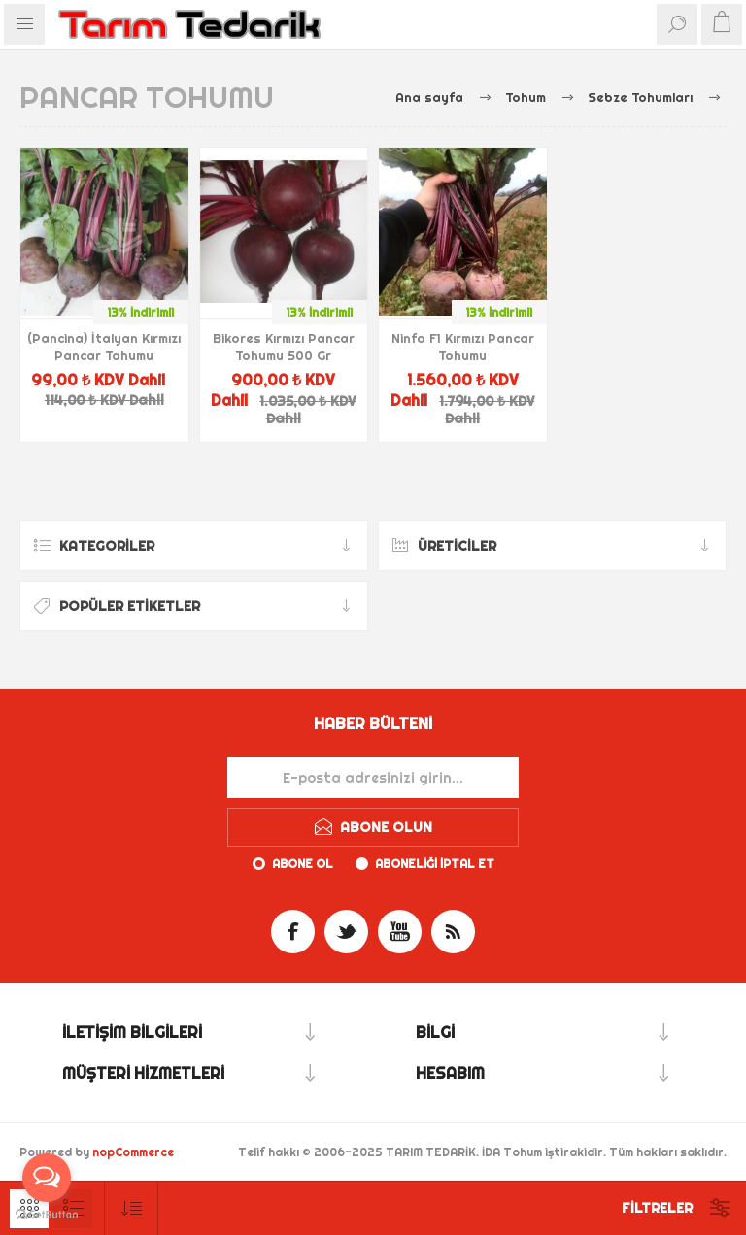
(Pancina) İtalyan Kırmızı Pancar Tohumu (104, 346)
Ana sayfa (429, 97)
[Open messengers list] (46, 1177)
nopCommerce (133, 1152)
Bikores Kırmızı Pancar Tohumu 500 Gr (284, 346)
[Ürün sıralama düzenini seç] (131, 1208)
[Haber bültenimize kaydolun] (373, 777)
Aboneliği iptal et (434, 863)
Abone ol (302, 863)
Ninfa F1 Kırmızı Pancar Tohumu (462, 346)
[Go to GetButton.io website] (47, 1215)
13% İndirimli (141, 312)
